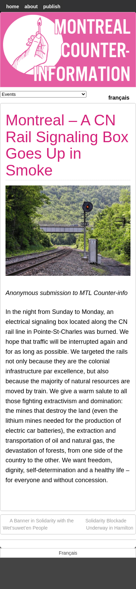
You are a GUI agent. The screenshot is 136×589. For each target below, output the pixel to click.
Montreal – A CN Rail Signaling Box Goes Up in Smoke (67, 145)
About (31, 6)
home (12, 6)
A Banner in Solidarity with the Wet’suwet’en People (38, 524)
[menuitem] (119, 97)
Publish (51, 6)
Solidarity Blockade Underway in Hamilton (109, 524)
